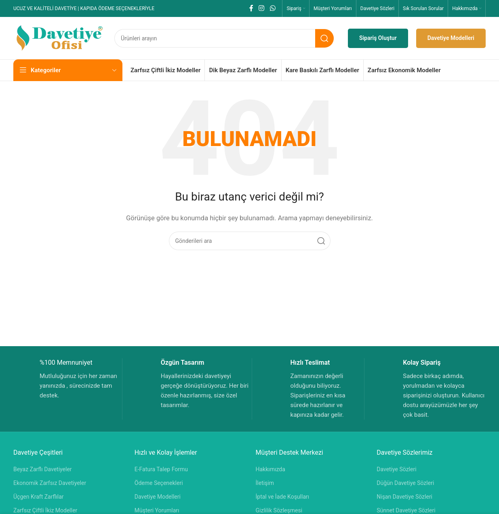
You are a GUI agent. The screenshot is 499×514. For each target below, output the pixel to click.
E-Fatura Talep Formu (161, 469)
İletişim (265, 483)
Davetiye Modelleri (450, 38)
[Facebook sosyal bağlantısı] (251, 8)
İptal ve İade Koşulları (283, 496)
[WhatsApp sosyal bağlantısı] (272, 8)
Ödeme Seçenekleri (159, 483)
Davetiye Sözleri (396, 469)
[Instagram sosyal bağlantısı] (261, 8)
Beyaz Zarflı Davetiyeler (42, 469)
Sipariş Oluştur (378, 38)
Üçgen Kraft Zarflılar (38, 496)
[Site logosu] (59, 37)
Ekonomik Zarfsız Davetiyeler (49, 483)
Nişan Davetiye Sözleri (404, 496)
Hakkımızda (270, 469)
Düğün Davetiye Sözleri (405, 483)
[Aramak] (224, 38)
